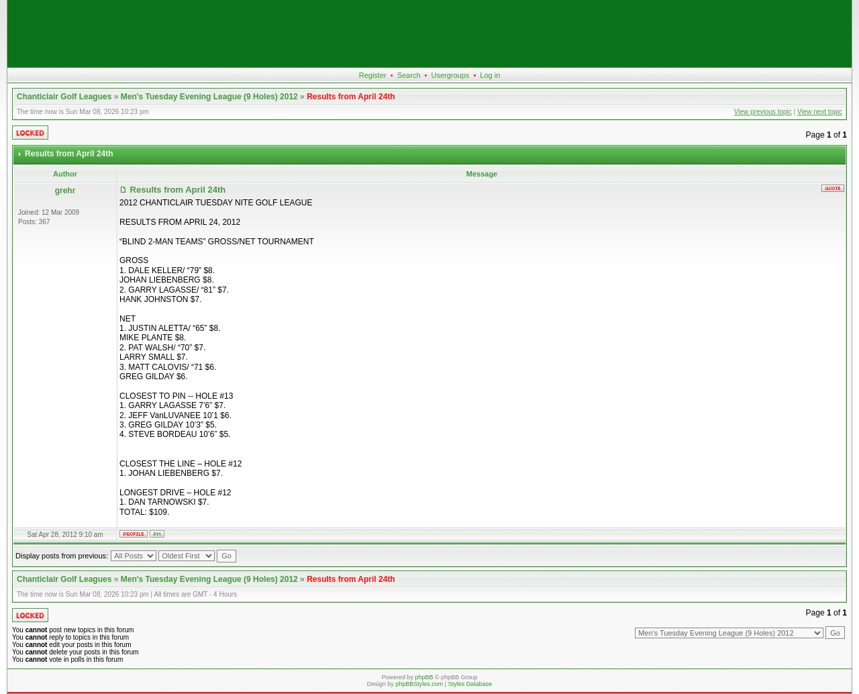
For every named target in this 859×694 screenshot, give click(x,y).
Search (409, 75)
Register (373, 75)
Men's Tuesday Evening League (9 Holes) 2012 (209, 96)
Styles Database (470, 684)
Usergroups (450, 75)
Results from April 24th (351, 96)
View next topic (819, 111)
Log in (490, 75)
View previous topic (763, 111)
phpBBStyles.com (419, 684)
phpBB (424, 677)
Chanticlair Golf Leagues (64, 96)
